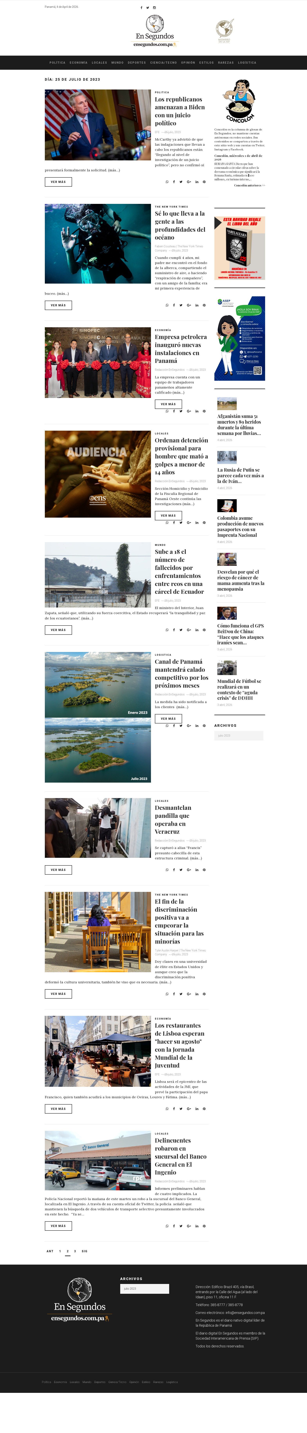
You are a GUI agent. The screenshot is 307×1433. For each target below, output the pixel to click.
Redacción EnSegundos (172, 388)
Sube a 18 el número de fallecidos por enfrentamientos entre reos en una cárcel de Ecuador (182, 603)
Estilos (206, 62)
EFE (159, 140)
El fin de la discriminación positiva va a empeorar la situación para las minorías (180, 956)
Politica (164, 92)
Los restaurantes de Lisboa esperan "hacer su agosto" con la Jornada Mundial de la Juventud (181, 1088)
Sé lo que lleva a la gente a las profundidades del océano (181, 227)
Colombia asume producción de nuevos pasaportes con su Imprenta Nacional (237, 528)
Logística (247, 62)
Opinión (188, 62)
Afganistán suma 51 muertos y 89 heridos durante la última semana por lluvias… (240, 424)
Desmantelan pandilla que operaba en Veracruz (177, 850)
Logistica (165, 686)
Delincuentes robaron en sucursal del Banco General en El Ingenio (179, 1197)
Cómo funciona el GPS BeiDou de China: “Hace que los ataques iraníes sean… (240, 641)
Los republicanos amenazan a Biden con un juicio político (177, 114)
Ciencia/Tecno (163, 62)
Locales (99, 62)
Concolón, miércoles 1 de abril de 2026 (238, 157)
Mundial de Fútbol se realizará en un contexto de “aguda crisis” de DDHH (241, 700)
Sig (85, 1291)
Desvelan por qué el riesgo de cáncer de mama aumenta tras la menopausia (239, 585)
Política (58, 62)
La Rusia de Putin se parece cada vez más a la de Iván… (239, 475)
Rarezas (226, 62)
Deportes (137, 62)
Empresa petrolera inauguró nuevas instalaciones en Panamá (181, 359)
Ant (50, 1291)
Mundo (117, 62)
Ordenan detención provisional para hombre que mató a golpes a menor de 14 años (182, 476)
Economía (79, 62)
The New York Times (173, 209)
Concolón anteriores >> (249, 185)
